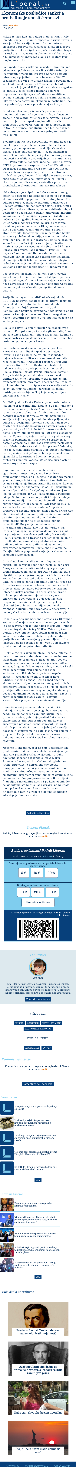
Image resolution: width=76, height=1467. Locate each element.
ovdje (44, 836)
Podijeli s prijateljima (38, 813)
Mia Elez (13, 25)
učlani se (48, 856)
